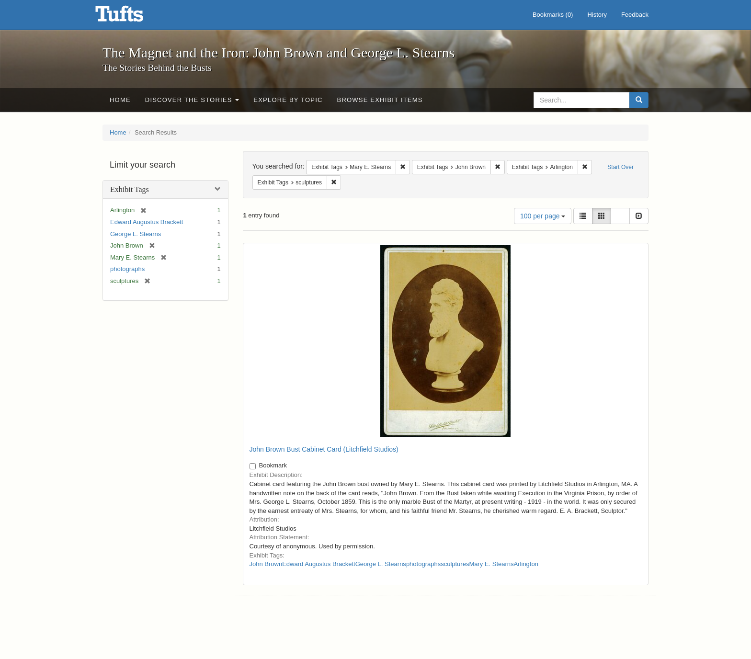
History (596, 14)
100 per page (542, 216)
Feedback (635, 14)
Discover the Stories (192, 99)
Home (120, 99)
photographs (127, 269)
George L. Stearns (135, 234)
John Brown (266, 564)
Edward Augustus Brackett (146, 222)
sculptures (455, 564)
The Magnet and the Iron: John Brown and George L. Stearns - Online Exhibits (131, 17)
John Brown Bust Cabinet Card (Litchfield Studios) (324, 449)
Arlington (526, 564)
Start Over (620, 167)
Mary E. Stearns (491, 564)
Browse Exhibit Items (380, 99)
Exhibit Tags (129, 189)
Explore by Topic (287, 99)
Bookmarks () (553, 14)
